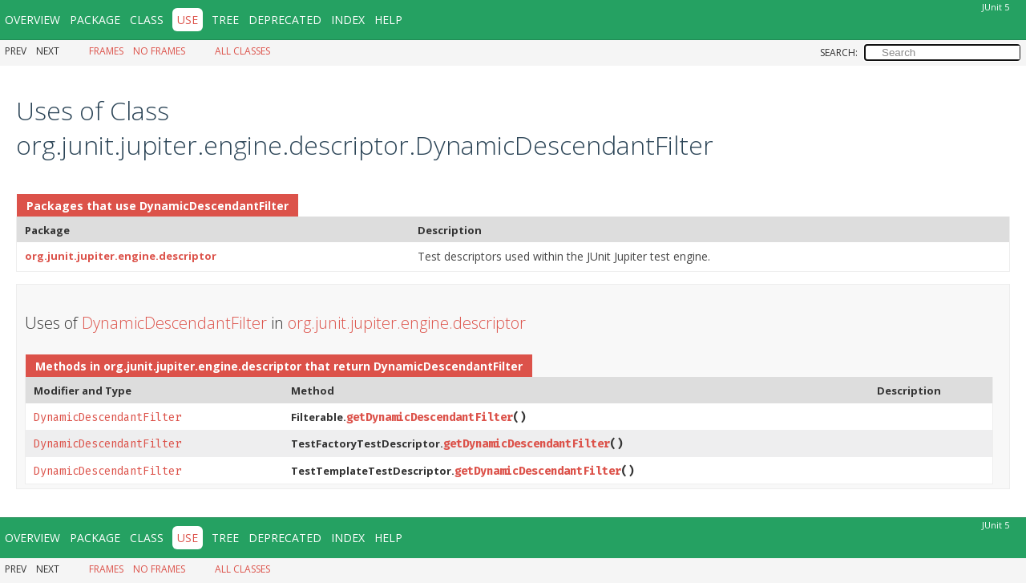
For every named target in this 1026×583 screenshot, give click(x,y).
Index (348, 19)
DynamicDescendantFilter (214, 205)
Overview (32, 19)
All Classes (242, 51)
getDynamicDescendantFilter (429, 417)
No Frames (159, 51)
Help (388, 19)
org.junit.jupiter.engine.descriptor (120, 256)
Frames (106, 51)
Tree (225, 19)
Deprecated (284, 19)
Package (95, 19)
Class (147, 19)
